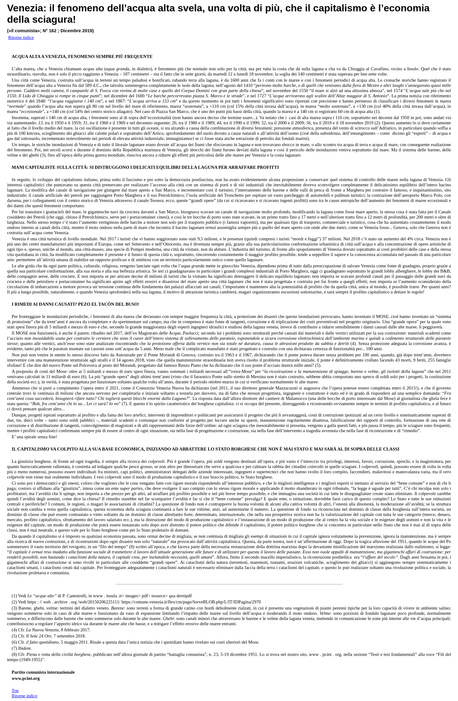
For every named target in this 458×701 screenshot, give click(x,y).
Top (15, 690)
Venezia (25, 8)
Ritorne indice (24, 695)
